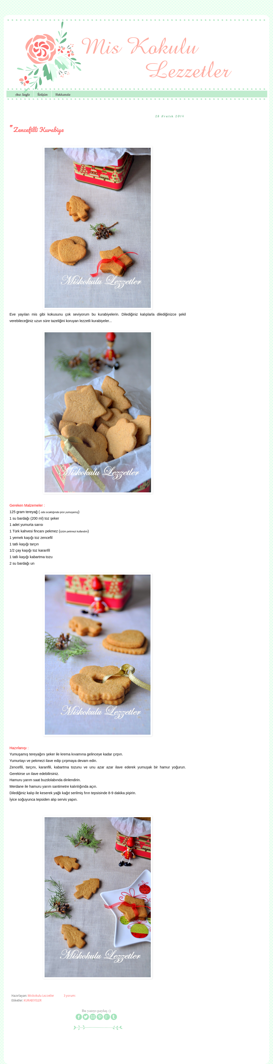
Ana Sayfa (22, 94)
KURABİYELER (33, 1000)
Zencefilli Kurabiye (38, 129)
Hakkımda (62, 94)
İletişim (42, 94)
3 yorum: (70, 995)
